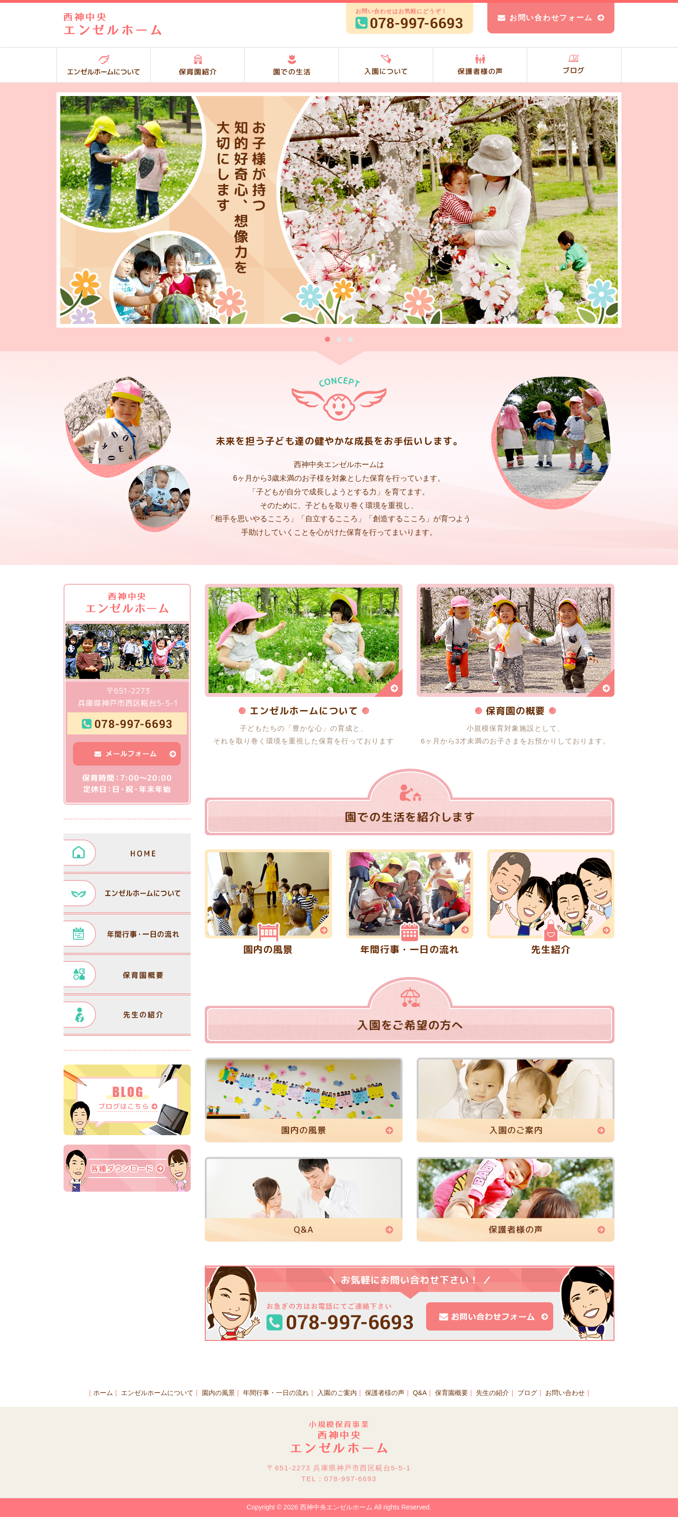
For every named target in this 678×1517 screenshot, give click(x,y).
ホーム (103, 1392)
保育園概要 (451, 1392)
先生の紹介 (492, 1392)
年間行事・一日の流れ (276, 1392)
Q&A (420, 1392)
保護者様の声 (384, 1392)
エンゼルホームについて (157, 1392)
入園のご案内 (337, 1392)
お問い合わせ (565, 1392)
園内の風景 (218, 1392)
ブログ (527, 1392)
